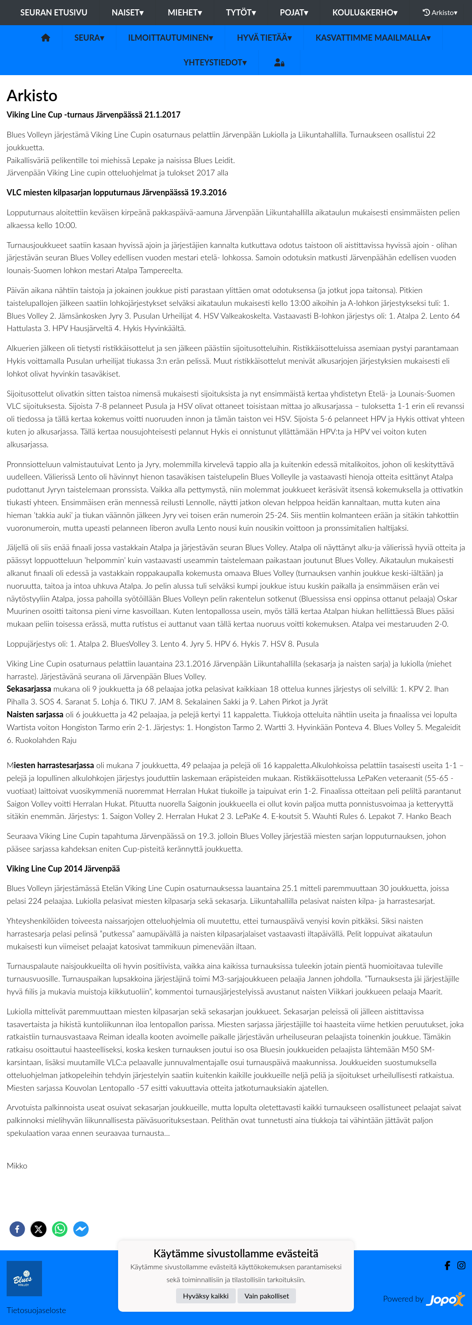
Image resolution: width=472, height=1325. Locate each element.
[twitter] (38, 1229)
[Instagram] (457, 1265)
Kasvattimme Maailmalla (373, 37)
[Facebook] (443, 1265)
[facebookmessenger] (81, 1229)
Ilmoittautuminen (170, 37)
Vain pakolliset (267, 1295)
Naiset (128, 12)
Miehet (185, 12)
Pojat (294, 12)
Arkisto (440, 12)
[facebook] (17, 1229)
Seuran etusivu (54, 12)
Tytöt (241, 12)
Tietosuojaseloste (36, 1310)
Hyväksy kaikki (206, 1295)
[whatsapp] (60, 1229)
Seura (89, 37)
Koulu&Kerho (364, 12)
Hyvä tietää (264, 37)
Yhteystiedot (215, 62)
